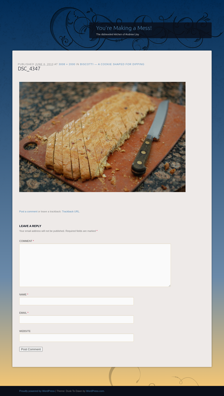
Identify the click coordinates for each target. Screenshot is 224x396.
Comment (26, 241)
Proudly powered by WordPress (37, 391)
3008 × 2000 (67, 64)
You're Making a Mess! (124, 28)
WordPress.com (95, 391)
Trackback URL (70, 211)
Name (23, 294)
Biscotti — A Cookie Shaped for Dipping (112, 64)
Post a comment (28, 211)
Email (23, 312)
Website (25, 331)
